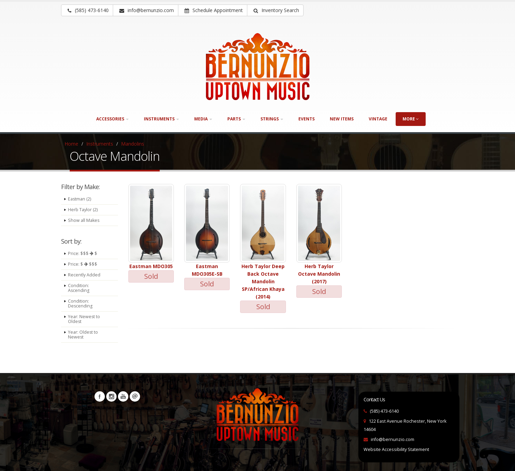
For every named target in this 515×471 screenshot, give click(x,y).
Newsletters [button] (135, 396)
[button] (275, 10)
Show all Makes (84, 220)
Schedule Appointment (214, 10)
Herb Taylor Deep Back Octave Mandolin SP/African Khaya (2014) (263, 281)
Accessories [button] (112, 119)
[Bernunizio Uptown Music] (257, 66)
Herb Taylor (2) (83, 210)
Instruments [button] (161, 119)
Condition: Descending (80, 303)
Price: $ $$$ (82, 264)
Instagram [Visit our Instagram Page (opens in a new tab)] (111, 396)
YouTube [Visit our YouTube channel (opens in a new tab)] (123, 396)
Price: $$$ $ (82, 253)
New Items (342, 119)
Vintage (378, 119)
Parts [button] (236, 119)
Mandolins (132, 143)
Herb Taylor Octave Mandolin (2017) (319, 274)
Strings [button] (271, 119)
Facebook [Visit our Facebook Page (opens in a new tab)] (100, 396)
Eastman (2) (79, 199)
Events (306, 119)
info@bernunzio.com (392, 439)
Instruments (99, 143)
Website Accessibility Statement (396, 449)
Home (71, 143)
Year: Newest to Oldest (84, 319)
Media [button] (203, 119)
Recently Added (84, 275)
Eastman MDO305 (151, 266)
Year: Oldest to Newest (83, 334)
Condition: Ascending (79, 288)
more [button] (411, 119)
